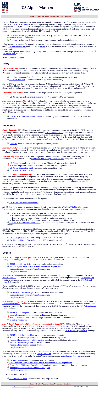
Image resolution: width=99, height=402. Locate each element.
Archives (45, 16)
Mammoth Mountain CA (50, 326)
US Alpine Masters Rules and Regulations (25, 77)
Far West (66, 326)
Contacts (67, 16)
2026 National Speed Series (20, 264)
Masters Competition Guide (19, 165)
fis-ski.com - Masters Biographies (21, 240)
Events (38, 16)
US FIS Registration (18, 238)
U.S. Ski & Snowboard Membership (22, 213)
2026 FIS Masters (17, 360)
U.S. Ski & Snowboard (21, 24)
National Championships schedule (22, 342)
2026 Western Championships (21, 292)
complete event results (18, 297)
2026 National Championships (22, 335)
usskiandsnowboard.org (53, 133)
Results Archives (9, 54)
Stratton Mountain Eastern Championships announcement (31, 317)
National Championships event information (25, 340)
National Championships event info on (37, 337)
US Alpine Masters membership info (22, 203)
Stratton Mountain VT (11, 304)
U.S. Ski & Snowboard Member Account (24, 116)
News (5, 58)
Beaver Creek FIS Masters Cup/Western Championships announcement (36, 365)
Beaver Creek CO (9, 278)
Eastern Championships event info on (37, 315)
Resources (13, 58)
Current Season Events (17, 47)
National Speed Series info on (34, 266)
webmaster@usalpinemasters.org (23, 387)
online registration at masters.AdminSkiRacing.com (30, 269)
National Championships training (21, 345)
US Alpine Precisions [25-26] (20, 170)
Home (32, 16)
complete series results (19, 271)
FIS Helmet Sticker (16, 80)
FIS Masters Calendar (17, 379)
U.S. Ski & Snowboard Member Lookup (24, 223)
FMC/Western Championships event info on (39, 363)
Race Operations (56, 16)
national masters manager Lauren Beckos (47, 159)
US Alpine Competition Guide (20, 168)
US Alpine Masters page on (31, 35)
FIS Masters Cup (87, 278)
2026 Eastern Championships (21, 312)
